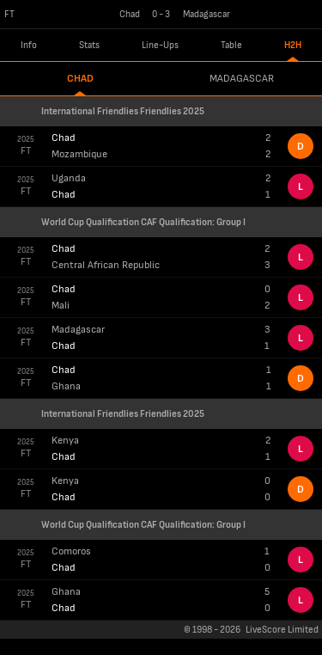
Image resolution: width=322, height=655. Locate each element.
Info (29, 45)
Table (231, 45)
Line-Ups (160, 45)
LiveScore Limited (282, 629)
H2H (292, 45)
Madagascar (242, 78)
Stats (89, 45)
